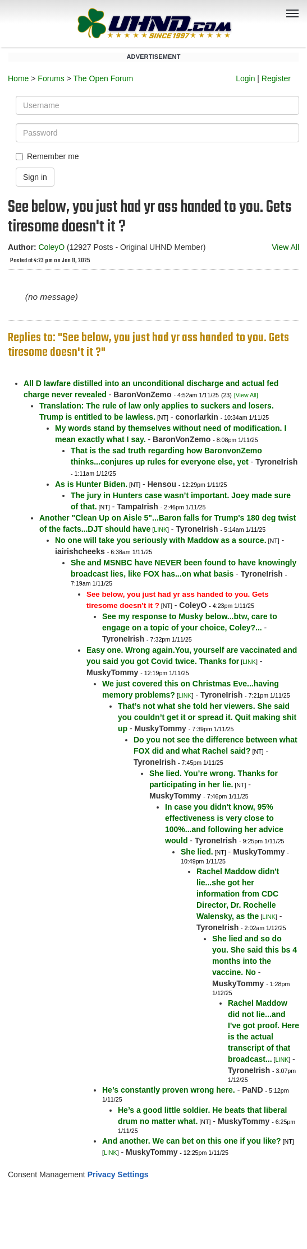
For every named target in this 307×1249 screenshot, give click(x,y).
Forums (51, 78)
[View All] (246, 395)
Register (276, 78)
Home (18, 78)
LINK (160, 529)
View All (285, 247)
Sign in (35, 177)
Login (245, 78)
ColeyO (51, 247)
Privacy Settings (118, 1174)
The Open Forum (103, 78)
